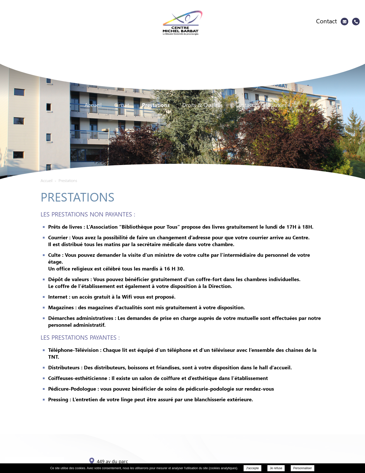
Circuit (121, 104)
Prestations (156, 104)
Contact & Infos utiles (261, 104)
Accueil (93, 104)
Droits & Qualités (202, 104)
